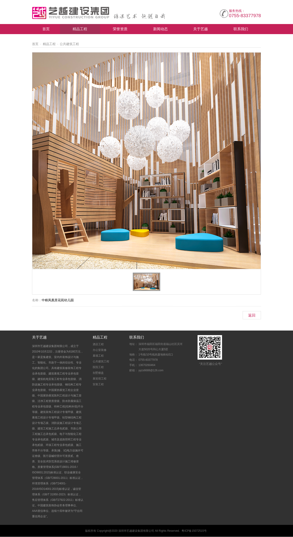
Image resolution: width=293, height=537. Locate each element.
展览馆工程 (99, 378)
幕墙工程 (98, 356)
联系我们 (240, 29)
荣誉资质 (120, 29)
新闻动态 (160, 29)
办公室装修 (99, 350)
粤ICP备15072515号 (194, 531)
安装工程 (98, 384)
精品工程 (80, 29)
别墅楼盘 (98, 373)
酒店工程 (98, 344)
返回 (251, 315)
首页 (46, 29)
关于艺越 (200, 29)
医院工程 (98, 367)
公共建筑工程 (69, 44)
